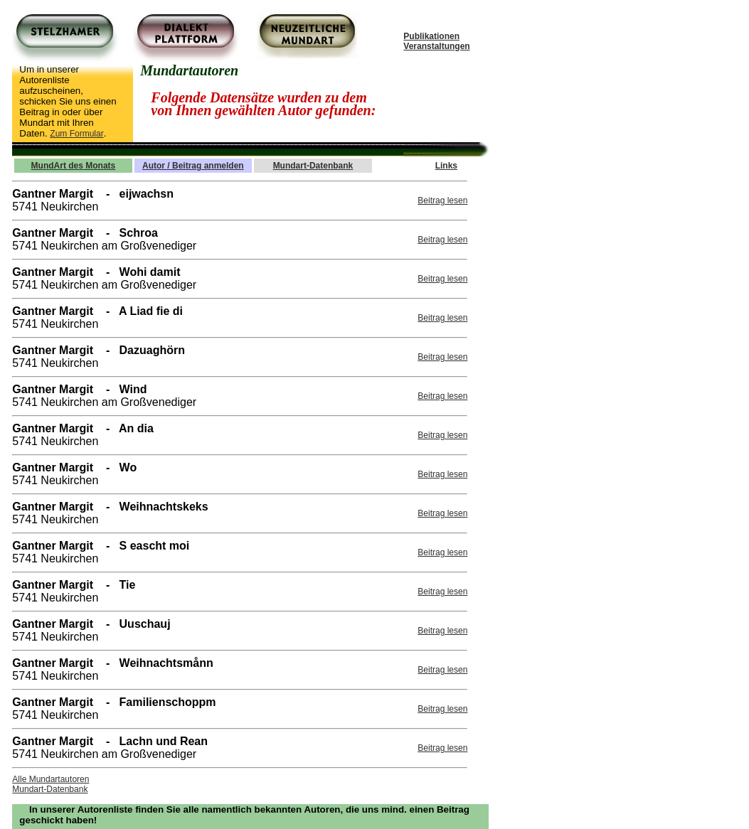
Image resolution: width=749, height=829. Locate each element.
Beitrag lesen (442, 200)
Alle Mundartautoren (50, 779)
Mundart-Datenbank (49, 789)
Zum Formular (76, 134)
